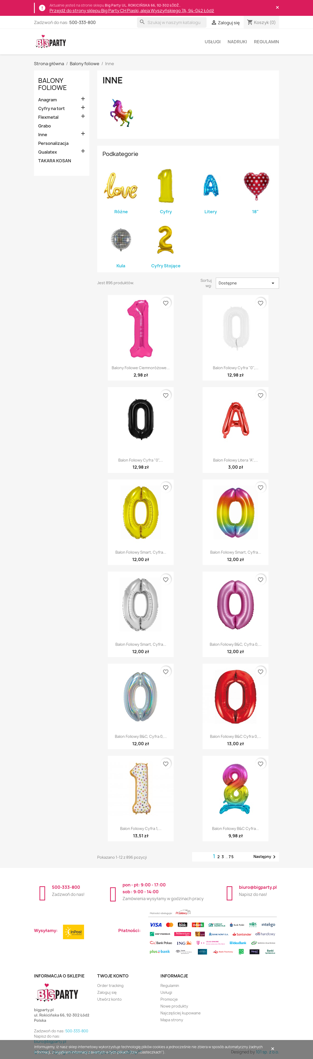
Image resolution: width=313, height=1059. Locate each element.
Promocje (169, 999)
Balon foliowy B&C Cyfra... (235, 828)
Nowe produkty (174, 1006)
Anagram (47, 100)
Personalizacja (53, 143)
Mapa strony (171, 1019)
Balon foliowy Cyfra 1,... (141, 828)
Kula (120, 266)
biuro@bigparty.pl (258, 887)
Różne (121, 212)
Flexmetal (48, 117)
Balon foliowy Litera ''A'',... (235, 460)
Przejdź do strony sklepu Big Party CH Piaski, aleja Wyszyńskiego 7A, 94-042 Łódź (132, 10)
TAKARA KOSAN (54, 161)
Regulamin (266, 42)
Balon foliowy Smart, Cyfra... (140, 552)
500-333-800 (82, 22)
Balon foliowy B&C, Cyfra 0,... (236, 644)
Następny (265, 857)
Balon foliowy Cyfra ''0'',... (235, 367)
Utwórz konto (109, 999)
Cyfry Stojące (165, 266)
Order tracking (110, 985)
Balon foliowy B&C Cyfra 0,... (235, 736)
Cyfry (166, 212)
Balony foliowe (52, 84)
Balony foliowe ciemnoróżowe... (141, 367)
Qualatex (47, 152)
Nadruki (237, 42)
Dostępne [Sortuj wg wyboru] (247, 283)
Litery (210, 212)
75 (231, 856)
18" (255, 212)
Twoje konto (113, 976)
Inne (42, 134)
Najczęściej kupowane (180, 1012)
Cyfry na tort (51, 108)
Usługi (213, 42)
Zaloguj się (107, 992)
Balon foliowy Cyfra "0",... (140, 460)
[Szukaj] (172, 22)
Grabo (44, 126)
